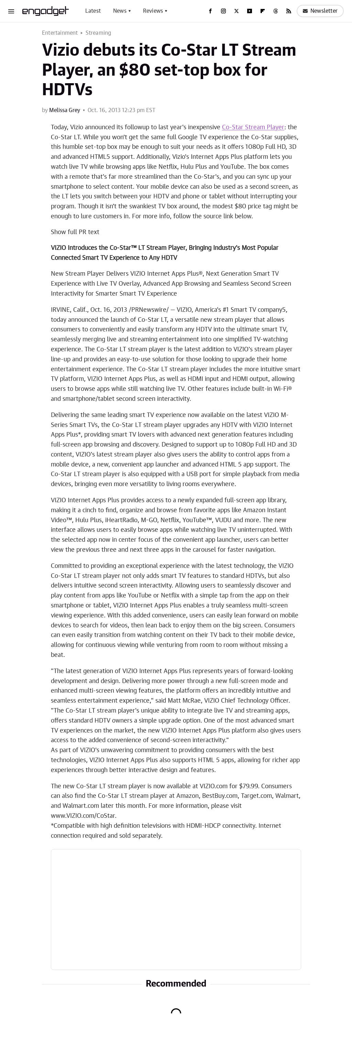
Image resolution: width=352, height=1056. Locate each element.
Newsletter (320, 11)
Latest (93, 11)
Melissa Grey (64, 110)
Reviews (153, 11)
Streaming (98, 33)
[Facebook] (210, 11)
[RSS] (289, 11)
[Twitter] (236, 11)
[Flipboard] (262, 11)
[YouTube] (249, 11)
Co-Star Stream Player (253, 127)
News (119, 11)
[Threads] (276, 11)
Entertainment (60, 33)
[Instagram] (223, 11)
